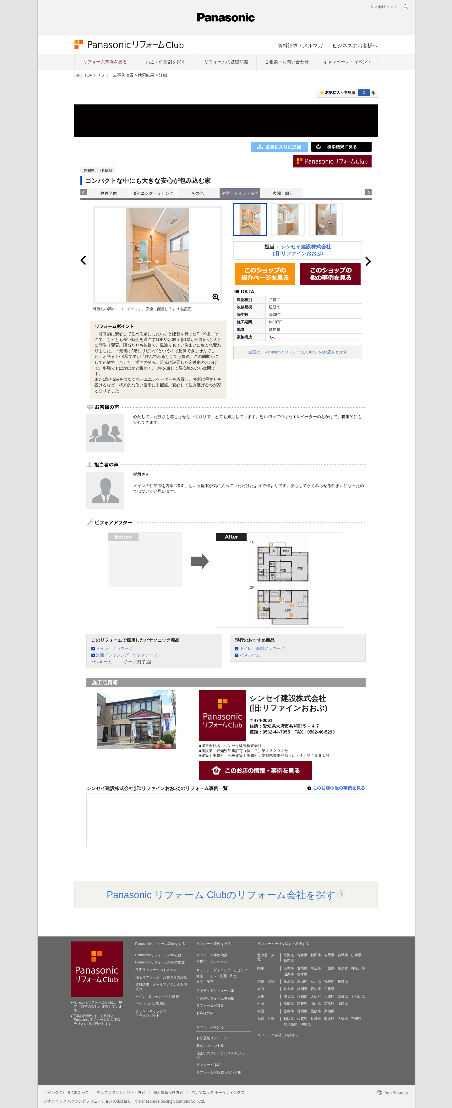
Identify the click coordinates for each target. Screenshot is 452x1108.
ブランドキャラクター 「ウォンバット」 (152, 1013)
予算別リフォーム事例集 (215, 998)
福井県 (329, 981)
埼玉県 (316, 968)
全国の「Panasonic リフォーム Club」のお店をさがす (297, 352)
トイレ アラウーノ (114, 648)
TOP (88, 75)
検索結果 (146, 75)
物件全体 (109, 193)
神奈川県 (358, 968)
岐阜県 (289, 989)
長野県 (343, 981)
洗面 (223, 976)
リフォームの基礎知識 (226, 61)
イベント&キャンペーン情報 (157, 996)
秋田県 (316, 955)
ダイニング (222, 970)
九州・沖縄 (266, 1019)
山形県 (356, 955)
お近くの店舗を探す (165, 61)
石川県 (316, 981)
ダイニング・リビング (153, 193)
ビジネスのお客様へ (355, 45)
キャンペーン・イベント (347, 61)
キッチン (203, 970)
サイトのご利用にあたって (66, 1092)
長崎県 (316, 1019)
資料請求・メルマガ (300, 45)
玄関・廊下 (283, 193)
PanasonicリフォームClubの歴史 (160, 962)
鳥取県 (289, 1003)
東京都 (343, 968)
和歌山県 (358, 996)
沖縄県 (306, 1024)
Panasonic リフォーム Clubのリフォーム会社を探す (221, 894)
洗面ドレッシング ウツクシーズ (126, 655)
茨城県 (289, 968)
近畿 (260, 996)
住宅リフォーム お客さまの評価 (161, 977)
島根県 (302, 1003)
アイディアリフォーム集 (215, 991)
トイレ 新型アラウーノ (262, 648)
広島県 (329, 1003)
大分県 (343, 1019)
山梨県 (289, 974)
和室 (233, 976)
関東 (260, 968)
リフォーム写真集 (210, 1005)
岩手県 (329, 955)
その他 (197, 193)
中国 (260, 1003)
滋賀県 (289, 996)
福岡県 (289, 1019)
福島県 (289, 960)
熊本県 (329, 1019)
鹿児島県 (290, 1024)
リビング (241, 970)
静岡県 (302, 989)
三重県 (329, 989)
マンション (218, 961)
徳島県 (289, 1011)
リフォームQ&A (208, 1065)
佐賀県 (302, 1019)
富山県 (302, 981)
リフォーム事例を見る (105, 61)
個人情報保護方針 (168, 1092)
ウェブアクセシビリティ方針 (121, 1092)
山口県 (343, 1003)
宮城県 (343, 955)
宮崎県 (356, 1019)
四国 (260, 1011)
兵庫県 (329, 996)
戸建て (201, 961)
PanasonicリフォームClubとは (158, 955)
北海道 (289, 955)
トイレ (211, 976)
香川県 (302, 1011)
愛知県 (316, 989)
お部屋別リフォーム (211, 1038)
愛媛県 (316, 1011)
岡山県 (316, 1003)
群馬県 (302, 968)
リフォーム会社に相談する (278, 1035)
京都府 (302, 996)
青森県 (302, 955)
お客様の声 (205, 1013)
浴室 (199, 976)
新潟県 (289, 981)
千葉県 (329, 968)
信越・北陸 (266, 981)
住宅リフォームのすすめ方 (156, 970)
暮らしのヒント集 (210, 1045)
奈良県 (343, 996)
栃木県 (302, 974)
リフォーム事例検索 (115, 75)
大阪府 (316, 996)
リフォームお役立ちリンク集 (218, 1072)
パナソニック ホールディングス (218, 1092)
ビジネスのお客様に (150, 1003)
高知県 (329, 1011)
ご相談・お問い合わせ (287, 61)
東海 (260, 989)
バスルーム (250, 655)
